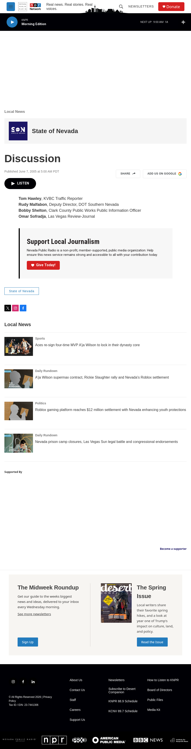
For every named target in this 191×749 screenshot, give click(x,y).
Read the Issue (152, 642)
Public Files (155, 700)
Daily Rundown (46, 371)
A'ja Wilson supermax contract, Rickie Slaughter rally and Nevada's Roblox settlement (102, 377)
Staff (73, 700)
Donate (173, 6)
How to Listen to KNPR (163, 680)
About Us (76, 680)
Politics (40, 403)
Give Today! (43, 265)
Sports (40, 338)
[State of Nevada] (18, 131)
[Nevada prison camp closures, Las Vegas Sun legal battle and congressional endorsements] (18, 443)
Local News (14, 112)
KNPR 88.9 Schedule (122, 701)
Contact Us (77, 690)
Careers (75, 710)
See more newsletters (34, 614)
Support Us (77, 719)
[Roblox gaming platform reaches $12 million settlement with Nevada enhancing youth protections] (18, 411)
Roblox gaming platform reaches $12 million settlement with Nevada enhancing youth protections (110, 410)
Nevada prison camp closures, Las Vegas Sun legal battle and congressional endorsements (106, 442)
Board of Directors (159, 690)
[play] (12, 22)
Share (128, 174)
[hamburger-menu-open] (11, 6)
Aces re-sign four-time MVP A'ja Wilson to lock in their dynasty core (87, 345)
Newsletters (141, 6)
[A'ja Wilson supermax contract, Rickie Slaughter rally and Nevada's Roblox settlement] (18, 378)
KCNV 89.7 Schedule (122, 711)
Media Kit (153, 710)
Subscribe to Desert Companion (121, 690)
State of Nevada (55, 131)
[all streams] (184, 22)
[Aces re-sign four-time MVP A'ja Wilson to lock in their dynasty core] (18, 346)
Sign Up (28, 642)
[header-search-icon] (121, 6)
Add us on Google (164, 174)
